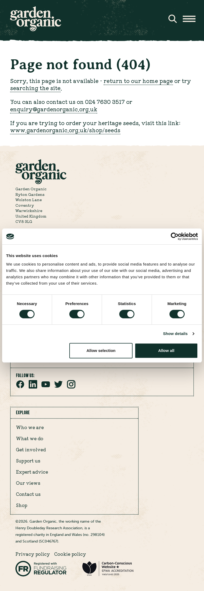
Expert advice (32, 472)
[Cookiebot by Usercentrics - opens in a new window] (174, 236)
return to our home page (138, 81)
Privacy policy (32, 554)
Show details (175, 333)
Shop (21, 505)
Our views (28, 483)
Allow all (166, 350)
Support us (28, 460)
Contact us (28, 494)
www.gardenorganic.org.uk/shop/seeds (65, 130)
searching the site (35, 88)
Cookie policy (70, 554)
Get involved (31, 449)
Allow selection (101, 350)
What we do (29, 438)
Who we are (30, 427)
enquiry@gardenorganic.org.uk (53, 109)
